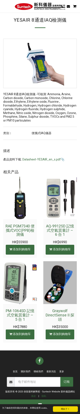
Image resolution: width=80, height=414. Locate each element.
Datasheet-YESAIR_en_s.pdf (41, 159)
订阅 (67, 382)
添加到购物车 (20, 249)
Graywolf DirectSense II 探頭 (60, 315)
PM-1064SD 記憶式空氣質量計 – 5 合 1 (20, 315)
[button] (4, 6)
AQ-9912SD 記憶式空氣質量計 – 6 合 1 (60, 230)
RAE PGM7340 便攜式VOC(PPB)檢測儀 (20, 230)
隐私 (44, 396)
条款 (33, 396)
